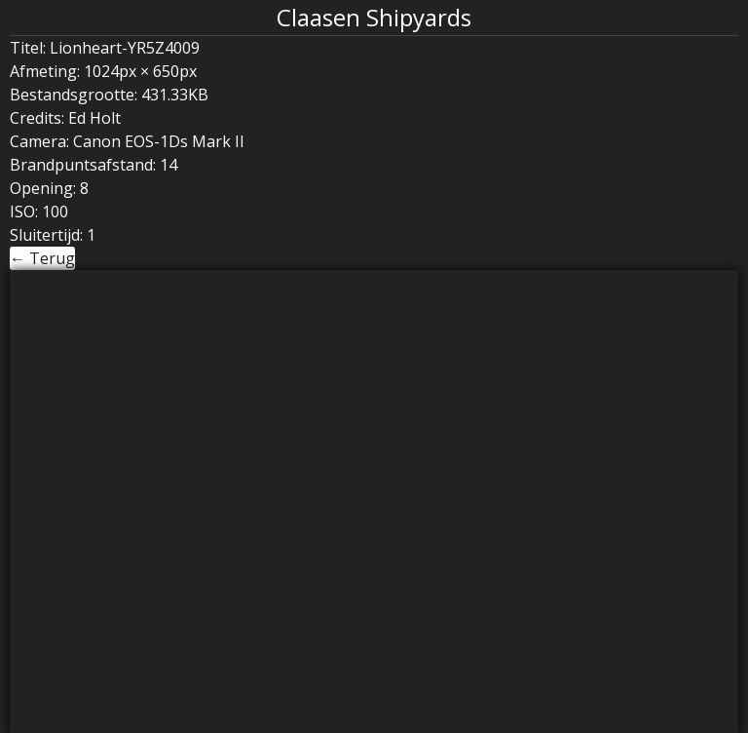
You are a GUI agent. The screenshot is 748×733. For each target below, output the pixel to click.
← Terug (42, 258)
